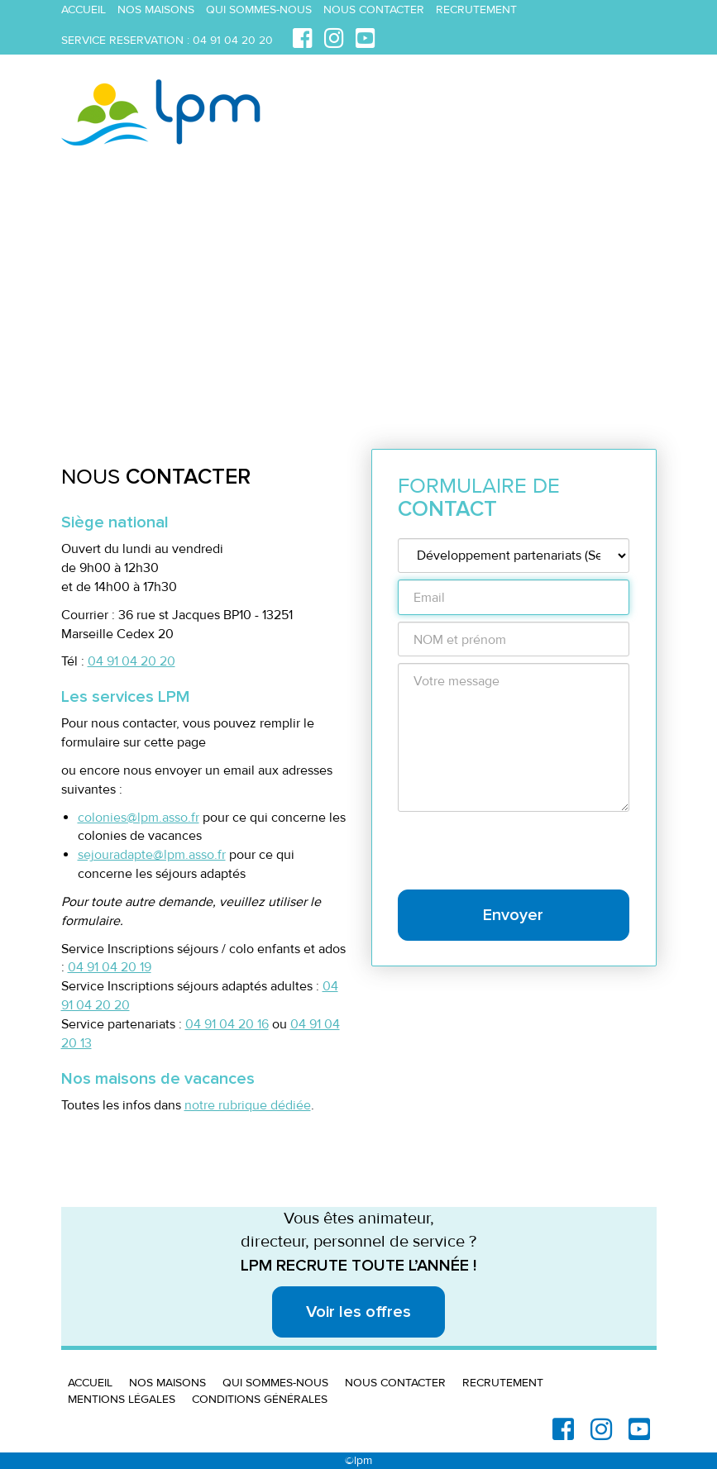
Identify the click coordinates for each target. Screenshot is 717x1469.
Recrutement (476, 9)
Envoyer (513, 915)
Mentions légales (121, 1399)
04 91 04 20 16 (227, 1024)
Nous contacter (373, 9)
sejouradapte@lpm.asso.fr (152, 855)
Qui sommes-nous (259, 9)
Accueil (83, 9)
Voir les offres (358, 1312)
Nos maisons (155, 9)
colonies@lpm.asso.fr (138, 817)
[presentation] (523, 850)
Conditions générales (259, 1399)
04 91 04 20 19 (109, 967)
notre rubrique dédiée (247, 1105)
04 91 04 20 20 (233, 40)
